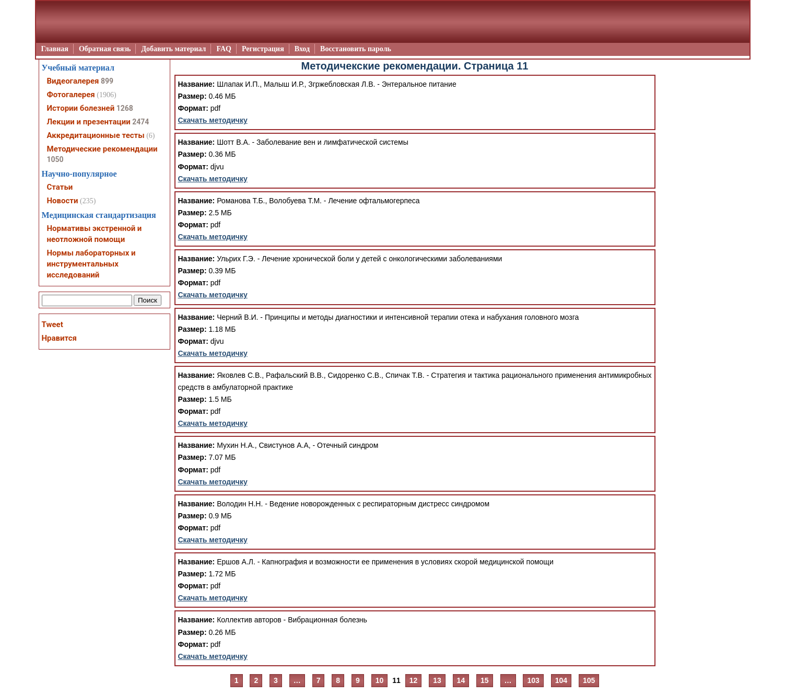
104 (561, 680)
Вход (302, 49)
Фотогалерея (71, 94)
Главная (54, 49)
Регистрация (263, 49)
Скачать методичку (213, 120)
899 (107, 81)
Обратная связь (105, 49)
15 (485, 680)
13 (437, 680)
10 (380, 680)
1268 (124, 108)
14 (461, 680)
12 (413, 680)
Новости (62, 200)
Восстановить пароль (355, 49)
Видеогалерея (73, 81)
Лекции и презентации (89, 121)
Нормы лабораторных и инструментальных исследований (91, 264)
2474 (140, 122)
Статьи (60, 187)
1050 (55, 159)
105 (589, 680)
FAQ (223, 49)
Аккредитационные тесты (96, 135)
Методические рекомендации (102, 149)
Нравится (59, 338)
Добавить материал (173, 49)
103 (533, 680)
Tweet (52, 324)
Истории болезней (81, 108)
